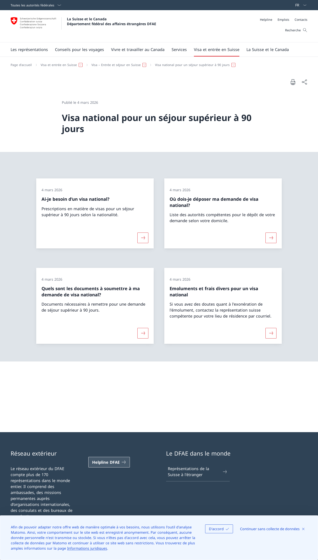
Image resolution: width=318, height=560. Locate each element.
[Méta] (283, 19)
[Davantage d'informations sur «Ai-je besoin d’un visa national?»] (142, 238)
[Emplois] (283, 19)
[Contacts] (301, 19)
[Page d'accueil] (21, 64)
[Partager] (304, 82)
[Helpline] (266, 19)
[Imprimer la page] (293, 82)
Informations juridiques (87, 548)
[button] (29, 49)
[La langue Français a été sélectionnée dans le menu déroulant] (299, 5)
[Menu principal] (155, 49)
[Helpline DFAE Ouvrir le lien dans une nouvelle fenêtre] (109, 462)
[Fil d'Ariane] (157, 64)
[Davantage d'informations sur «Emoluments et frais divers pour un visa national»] (270, 333)
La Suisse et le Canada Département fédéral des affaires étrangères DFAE (111, 21)
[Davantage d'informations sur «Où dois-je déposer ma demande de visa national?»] (270, 238)
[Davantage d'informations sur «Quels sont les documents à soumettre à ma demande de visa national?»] (142, 333)
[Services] (179, 49)
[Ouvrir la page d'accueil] (83, 26)
